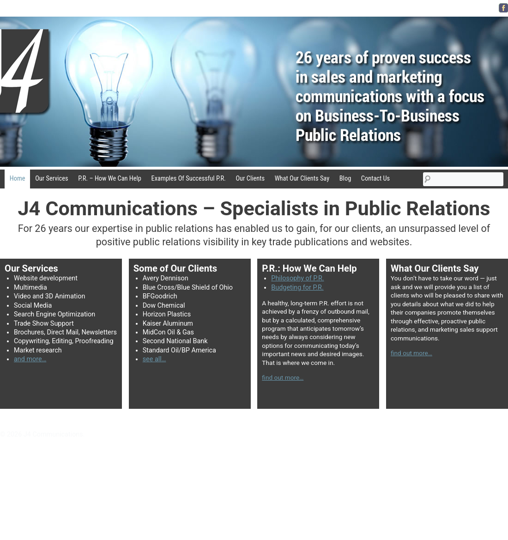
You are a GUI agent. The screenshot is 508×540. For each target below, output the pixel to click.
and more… (30, 359)
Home (17, 178)
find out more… (282, 377)
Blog (345, 178)
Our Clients (250, 178)
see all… (154, 359)
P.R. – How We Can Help (109, 178)
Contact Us (375, 178)
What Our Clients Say (302, 178)
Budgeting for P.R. (297, 287)
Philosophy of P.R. (297, 278)
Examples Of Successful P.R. (188, 178)
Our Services (51, 178)
